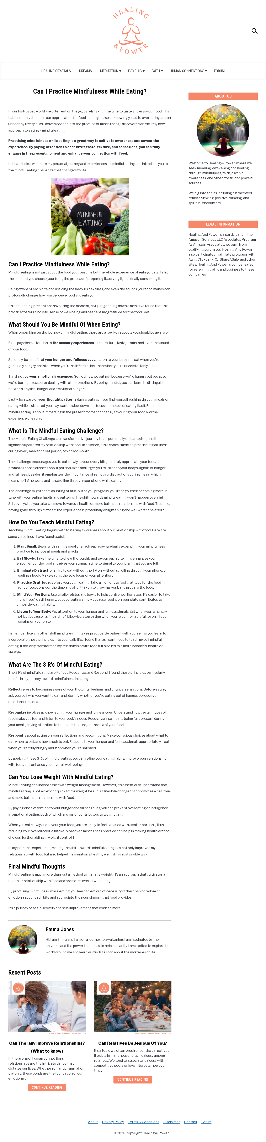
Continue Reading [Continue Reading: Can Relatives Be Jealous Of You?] (132, 1080)
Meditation (109, 71)
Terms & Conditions (143, 1122)
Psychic (135, 71)
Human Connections (187, 71)
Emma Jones (60, 929)
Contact (190, 1122)
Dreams (85, 71)
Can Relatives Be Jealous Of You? (132, 1043)
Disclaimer (171, 1122)
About (93, 1122)
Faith (155, 71)
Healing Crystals (56, 71)
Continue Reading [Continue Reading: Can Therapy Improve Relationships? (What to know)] (47, 1088)
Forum (219, 71)
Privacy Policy (113, 1122)
